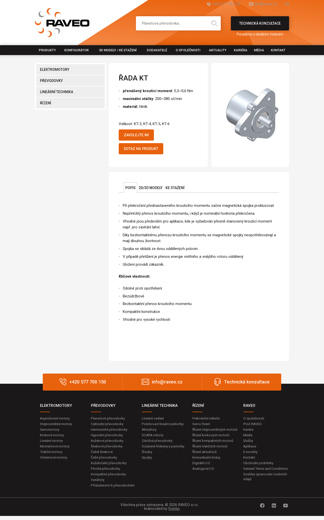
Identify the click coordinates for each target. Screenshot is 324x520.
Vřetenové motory (54, 461)
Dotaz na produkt (144, 150)
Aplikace (250, 449)
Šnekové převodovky (107, 449)
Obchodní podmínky (259, 466)
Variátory (98, 483)
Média (259, 50)
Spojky (147, 465)
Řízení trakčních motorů (211, 454)
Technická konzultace (260, 25)
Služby (248, 443)
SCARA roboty (153, 437)
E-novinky (251, 455)
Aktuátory (150, 432)
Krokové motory (52, 437)
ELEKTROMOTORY (54, 70)
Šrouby (147, 460)
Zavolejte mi (138, 135)
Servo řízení (201, 426)
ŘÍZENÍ (45, 103)
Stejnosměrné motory (57, 426)
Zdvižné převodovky (158, 443)
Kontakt (278, 50)
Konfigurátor (76, 50)
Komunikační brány (207, 465)
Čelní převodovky (104, 461)
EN (287, 4)
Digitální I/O (201, 471)
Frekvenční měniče (207, 420)
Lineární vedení (154, 420)
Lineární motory (52, 443)
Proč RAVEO (253, 426)
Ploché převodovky (106, 472)
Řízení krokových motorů (212, 443)
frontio (174, 512)
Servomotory (50, 432)
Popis (130, 190)
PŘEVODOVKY (51, 81)
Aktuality (218, 50)
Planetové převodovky (108, 420)
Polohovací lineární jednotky (164, 426)
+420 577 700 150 (214, 4)
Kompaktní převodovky (109, 478)
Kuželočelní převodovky (109, 466)
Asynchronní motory (56, 420)
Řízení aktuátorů (205, 460)
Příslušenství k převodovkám (113, 489)
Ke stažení (175, 190)
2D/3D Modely (151, 190)
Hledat (214, 23)
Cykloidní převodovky (107, 426)
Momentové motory (56, 449)
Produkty (47, 50)
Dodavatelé (157, 50)
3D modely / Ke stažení (118, 50)
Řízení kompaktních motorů (214, 448)
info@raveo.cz (260, 4)
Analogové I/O (203, 477)
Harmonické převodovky (110, 432)
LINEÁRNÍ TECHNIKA (56, 92)
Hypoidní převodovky (107, 437)
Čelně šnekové (102, 455)
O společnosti (188, 50)
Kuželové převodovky (108, 443)
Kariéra (240, 50)
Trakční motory (52, 455)
